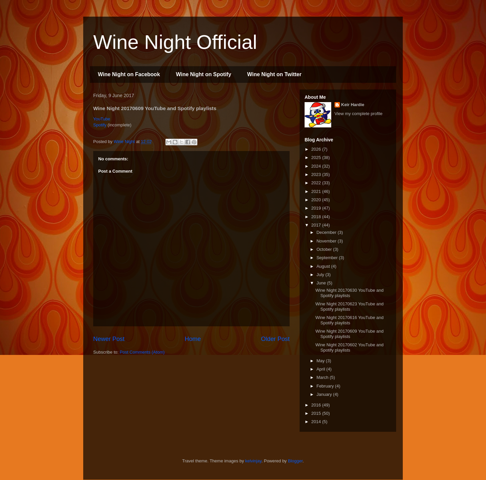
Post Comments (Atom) (142, 352)
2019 (316, 208)
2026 (316, 149)
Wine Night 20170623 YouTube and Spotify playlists (349, 306)
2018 (316, 216)
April (322, 369)
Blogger (295, 460)
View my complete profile (358, 113)
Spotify (100, 124)
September (328, 257)
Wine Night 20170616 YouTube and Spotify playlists (349, 320)
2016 (316, 404)
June (322, 282)
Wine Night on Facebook (129, 74)
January (325, 394)
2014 (316, 421)
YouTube (101, 118)
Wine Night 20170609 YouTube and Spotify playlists (349, 334)
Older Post (275, 339)
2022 (316, 182)
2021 (316, 191)
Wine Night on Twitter (274, 74)
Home (193, 339)
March (323, 377)
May (321, 360)
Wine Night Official (175, 42)
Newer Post (108, 339)
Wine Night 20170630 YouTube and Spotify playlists (349, 293)
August (324, 266)
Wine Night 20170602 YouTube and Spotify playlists (349, 347)
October (325, 249)
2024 (316, 166)
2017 (316, 225)
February (326, 386)
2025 (316, 157)
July (321, 274)
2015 (316, 413)
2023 (316, 174)
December (327, 232)
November (327, 241)
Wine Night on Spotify (203, 74)
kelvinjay (253, 460)
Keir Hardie (352, 104)
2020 (316, 199)
